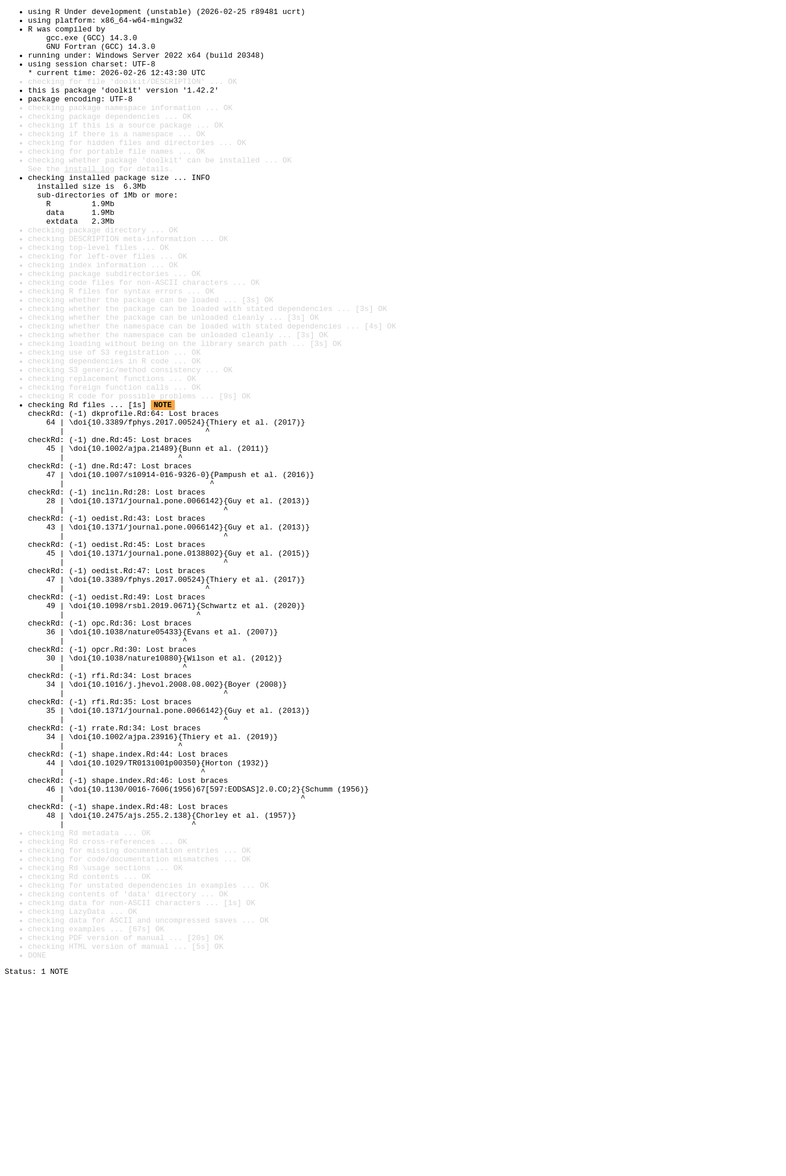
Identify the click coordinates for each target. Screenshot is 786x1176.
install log (89, 201)
